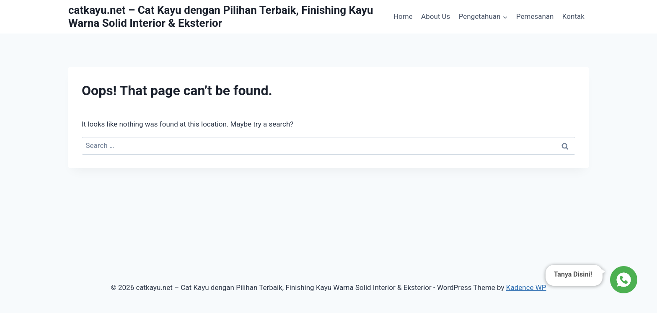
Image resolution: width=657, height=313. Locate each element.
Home (403, 16)
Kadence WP (526, 287)
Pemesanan (535, 16)
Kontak (573, 16)
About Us (435, 16)
